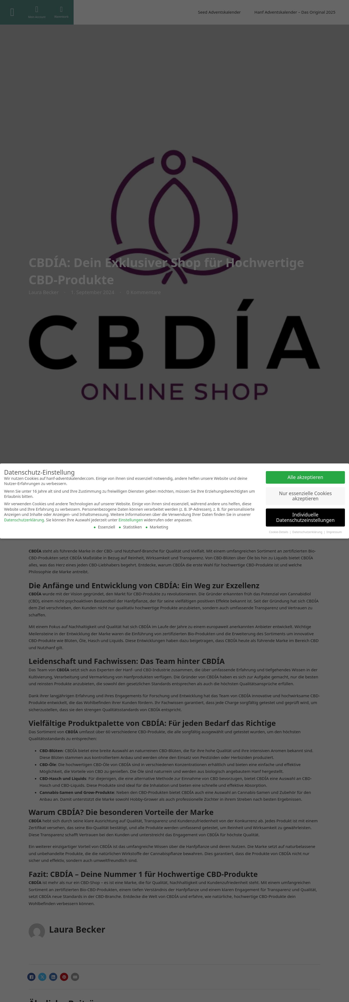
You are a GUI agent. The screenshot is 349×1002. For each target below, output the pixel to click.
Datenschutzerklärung (24, 519)
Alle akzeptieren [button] (305, 477)
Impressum (334, 532)
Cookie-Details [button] (279, 532)
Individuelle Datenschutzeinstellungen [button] (305, 517)
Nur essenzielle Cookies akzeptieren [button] (305, 496)
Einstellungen (131, 519)
